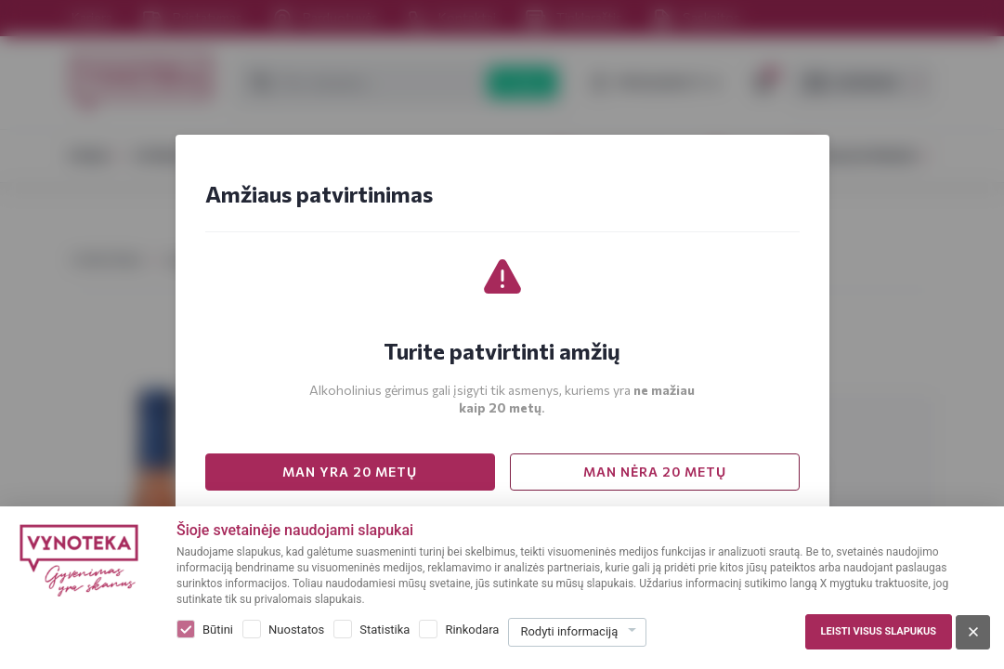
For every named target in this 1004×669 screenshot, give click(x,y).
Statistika (384, 629)
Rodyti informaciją (569, 631)
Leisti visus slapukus (878, 631)
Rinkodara (472, 629)
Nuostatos (296, 629)
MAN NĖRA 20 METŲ (654, 471)
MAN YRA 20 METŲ (349, 471)
